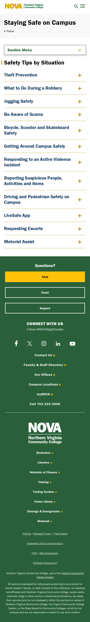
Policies (26, 533)
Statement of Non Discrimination (45, 543)
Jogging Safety (18, 101)
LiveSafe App (17, 215)
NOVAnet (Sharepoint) (45, 563)
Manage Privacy (42, 533)
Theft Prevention (20, 75)
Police (10, 31)
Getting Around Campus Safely (34, 146)
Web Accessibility (48, 553)
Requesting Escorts (23, 228)
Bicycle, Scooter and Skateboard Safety (36, 130)
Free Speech (61, 533)
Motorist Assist (19, 241)
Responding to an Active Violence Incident (37, 162)
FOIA (34, 553)
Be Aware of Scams (23, 114)
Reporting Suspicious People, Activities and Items (33, 180)
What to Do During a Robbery (33, 88)
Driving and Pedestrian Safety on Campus (36, 199)
